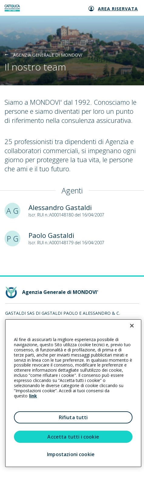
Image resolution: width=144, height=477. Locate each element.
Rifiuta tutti (73, 417)
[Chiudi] (132, 325)
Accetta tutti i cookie (73, 436)
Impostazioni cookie (71, 454)
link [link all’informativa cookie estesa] (33, 396)
